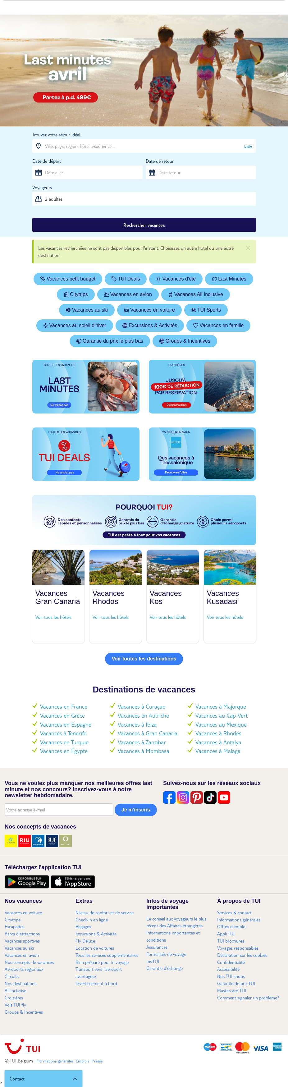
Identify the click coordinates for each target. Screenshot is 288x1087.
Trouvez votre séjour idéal (56, 134)
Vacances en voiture (149, 310)
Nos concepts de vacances (29, 962)
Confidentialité (231, 962)
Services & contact (234, 912)
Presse (97, 1060)
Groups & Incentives (184, 341)
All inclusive (15, 990)
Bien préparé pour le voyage (102, 962)
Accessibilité (228, 969)
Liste (248, 146)
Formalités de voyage (166, 954)
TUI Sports (206, 310)
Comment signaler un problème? (248, 997)
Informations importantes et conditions (173, 936)
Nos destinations (20, 983)
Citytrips (76, 294)
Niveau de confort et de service (104, 912)
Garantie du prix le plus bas (109, 341)
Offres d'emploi (231, 926)
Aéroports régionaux (24, 969)
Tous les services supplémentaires (106, 955)
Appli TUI (226, 933)
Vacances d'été (176, 278)
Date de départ (46, 161)
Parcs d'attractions (22, 933)
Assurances (156, 947)
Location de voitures (94, 948)
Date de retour (160, 161)
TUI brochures (230, 940)
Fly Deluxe (85, 940)
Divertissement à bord (96, 983)
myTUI (152, 961)
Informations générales (238, 919)
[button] (43, 1078)
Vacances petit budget (67, 278)
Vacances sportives (22, 940)
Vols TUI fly (15, 1004)
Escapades (14, 926)
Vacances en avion (128, 294)
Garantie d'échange (164, 968)
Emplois (82, 1060)
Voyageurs (42, 187)
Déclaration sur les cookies (242, 955)
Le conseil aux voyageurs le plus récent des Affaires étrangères (176, 922)
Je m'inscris (135, 809)
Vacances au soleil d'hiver (74, 325)
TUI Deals (126, 278)
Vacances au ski (87, 310)
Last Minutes (229, 278)
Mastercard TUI (231, 990)
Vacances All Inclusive (195, 294)
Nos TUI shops (231, 976)
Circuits (12, 976)
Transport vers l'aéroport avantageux (98, 972)
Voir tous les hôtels (53, 617)
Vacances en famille (218, 325)
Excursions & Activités (149, 325)
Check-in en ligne (91, 919)
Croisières (14, 997)
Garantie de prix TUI (236, 983)
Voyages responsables (237, 948)
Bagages (83, 926)
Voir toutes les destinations (144, 658)
